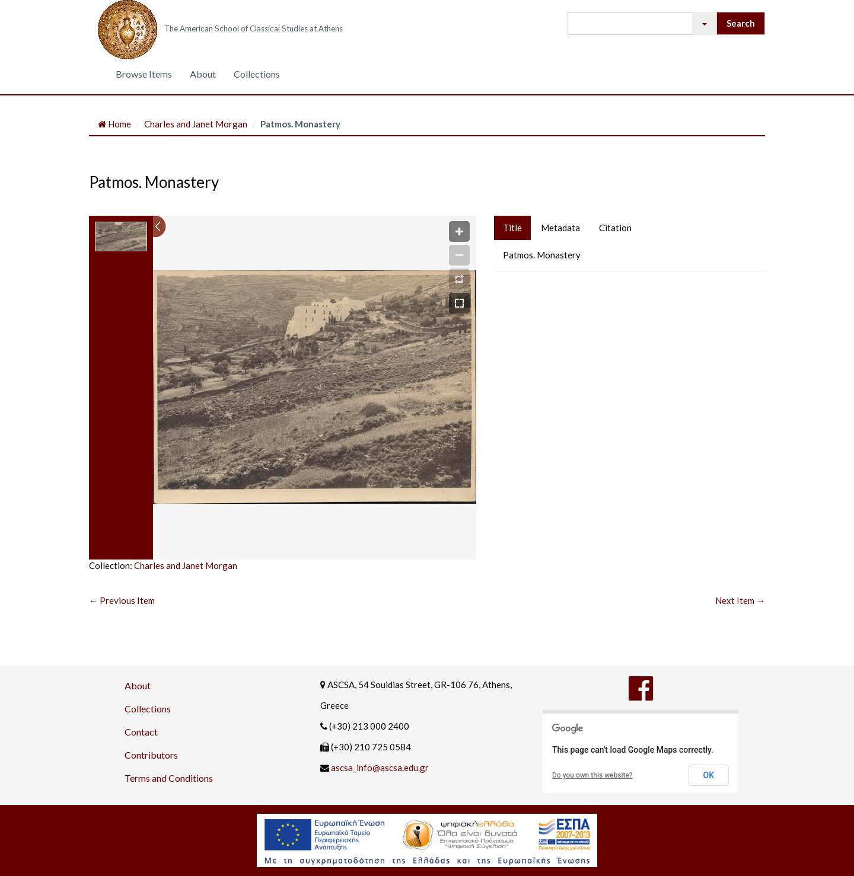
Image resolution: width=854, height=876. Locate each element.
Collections (257, 73)
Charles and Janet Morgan (195, 124)
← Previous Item (122, 600)
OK (709, 775)
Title (512, 227)
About (203, 73)
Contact (141, 731)
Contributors (151, 754)
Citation (615, 227)
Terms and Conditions (169, 778)
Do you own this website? (592, 775)
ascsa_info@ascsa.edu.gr (380, 767)
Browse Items (144, 73)
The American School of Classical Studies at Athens (253, 28)
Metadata (560, 227)
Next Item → (740, 600)
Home (114, 124)
